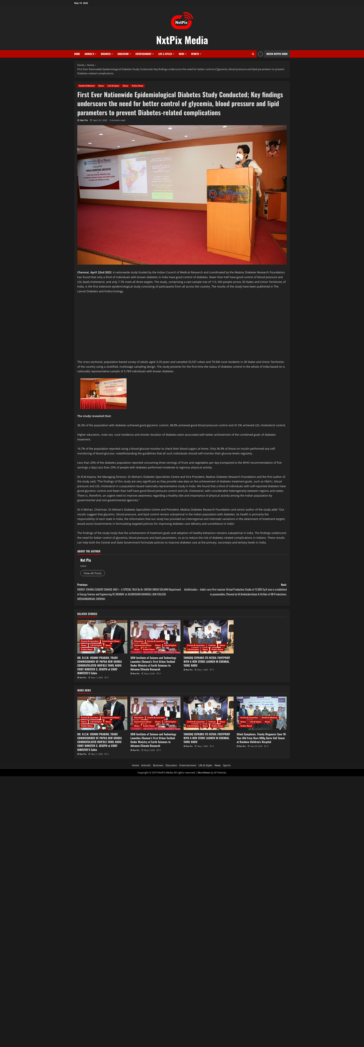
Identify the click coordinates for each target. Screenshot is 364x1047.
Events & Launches (89, 641)
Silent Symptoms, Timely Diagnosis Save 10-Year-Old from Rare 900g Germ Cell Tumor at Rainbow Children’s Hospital (262, 738)
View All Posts (93, 573)
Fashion (212, 645)
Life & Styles (165, 54)
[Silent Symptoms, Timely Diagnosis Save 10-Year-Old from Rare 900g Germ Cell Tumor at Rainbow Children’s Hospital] (262, 713)
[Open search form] (253, 54)
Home (77, 54)
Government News (110, 641)
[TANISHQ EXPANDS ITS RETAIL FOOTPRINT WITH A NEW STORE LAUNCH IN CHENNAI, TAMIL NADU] (209, 636)
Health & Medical (87, 85)
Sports (195, 54)
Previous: (129, 592)
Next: (234, 589)
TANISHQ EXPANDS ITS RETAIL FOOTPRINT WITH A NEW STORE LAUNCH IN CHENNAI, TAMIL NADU (207, 661)
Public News (137, 85)
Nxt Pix (84, 120)
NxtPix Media (182, 39)
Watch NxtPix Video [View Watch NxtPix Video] (272, 54)
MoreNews (204, 772)
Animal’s (89, 54)
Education (123, 54)
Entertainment (143, 54)
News (181, 54)
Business (106, 54)
